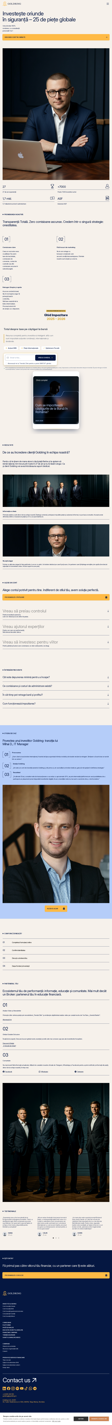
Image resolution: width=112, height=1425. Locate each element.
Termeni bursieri (9, 1335)
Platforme (7, 1325)
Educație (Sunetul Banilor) (13, 1330)
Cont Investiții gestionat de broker (13, 1311)
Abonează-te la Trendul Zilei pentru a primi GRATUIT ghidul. (28, 363)
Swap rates (6, 1367)
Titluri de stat (7, 1360)
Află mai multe (56, 1421)
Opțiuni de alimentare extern (11, 1365)
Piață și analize (8, 1327)
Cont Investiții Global (9, 1306)
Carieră (5, 1351)
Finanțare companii (10, 1332)
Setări (81, 1419)
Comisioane (7, 1322)
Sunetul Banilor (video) (11, 1337)
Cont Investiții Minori (9, 1316)
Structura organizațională (10, 1349)
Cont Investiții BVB (8, 1309)
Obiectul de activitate (9, 1346)
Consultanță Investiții (9, 1314)
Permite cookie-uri (99, 1419)
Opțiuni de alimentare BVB (11, 1362)
